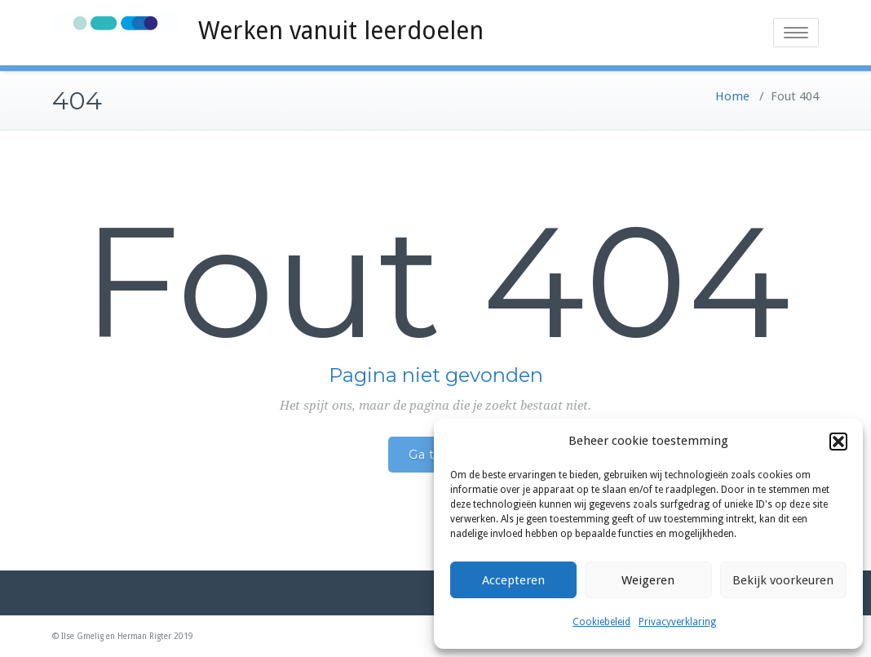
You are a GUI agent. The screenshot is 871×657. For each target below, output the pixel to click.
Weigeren (647, 580)
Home (732, 96)
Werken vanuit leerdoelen (341, 30)
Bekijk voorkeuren (782, 580)
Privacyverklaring (677, 622)
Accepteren (513, 580)
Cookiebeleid (601, 622)
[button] (838, 441)
